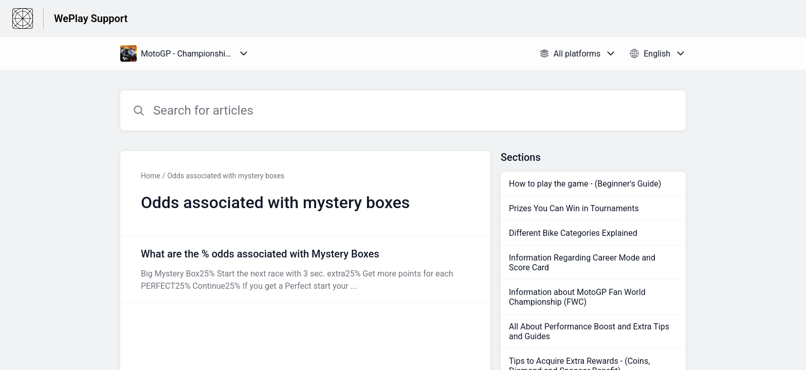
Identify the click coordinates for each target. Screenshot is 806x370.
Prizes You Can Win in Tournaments (574, 208)
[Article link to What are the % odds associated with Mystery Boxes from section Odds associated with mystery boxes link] (305, 269)
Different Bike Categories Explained (573, 233)
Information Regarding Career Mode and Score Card (582, 262)
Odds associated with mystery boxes (225, 176)
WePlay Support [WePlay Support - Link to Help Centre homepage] (90, 18)
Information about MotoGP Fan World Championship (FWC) (577, 297)
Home (150, 176)
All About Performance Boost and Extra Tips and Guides (589, 331)
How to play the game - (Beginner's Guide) (585, 184)
